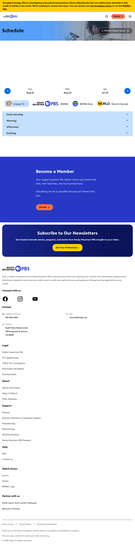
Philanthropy (8, 429)
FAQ (4, 453)
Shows (5, 481)
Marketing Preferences (47, 524)
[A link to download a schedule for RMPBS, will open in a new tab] (116, 31)
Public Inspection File (12, 352)
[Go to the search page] (106, 16)
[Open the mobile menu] (130, 16)
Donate (118, 16)
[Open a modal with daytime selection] (127, 115)
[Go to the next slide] (127, 91)
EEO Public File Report (13, 368)
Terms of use (7, 524)
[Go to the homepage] (10, 16)
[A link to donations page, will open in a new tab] (44, 207)
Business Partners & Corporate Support (21, 418)
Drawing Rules (9, 374)
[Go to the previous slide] (7, 91)
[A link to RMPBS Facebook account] (5, 299)
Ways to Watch (9, 393)
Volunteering (8, 423)
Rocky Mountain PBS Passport (16, 440)
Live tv (5, 475)
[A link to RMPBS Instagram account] (20, 299)
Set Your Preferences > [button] (67, 247)
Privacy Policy (25, 524)
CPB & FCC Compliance (13, 363)
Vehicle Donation (10, 434)
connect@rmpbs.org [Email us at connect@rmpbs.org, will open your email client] (78, 317)
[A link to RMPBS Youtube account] (35, 299)
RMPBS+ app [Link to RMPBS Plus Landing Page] (8, 486)
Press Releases (9, 399)
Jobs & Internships (11, 387)
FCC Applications (10, 357)
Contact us (7, 459)
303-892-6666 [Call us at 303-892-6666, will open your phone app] (12, 317)
